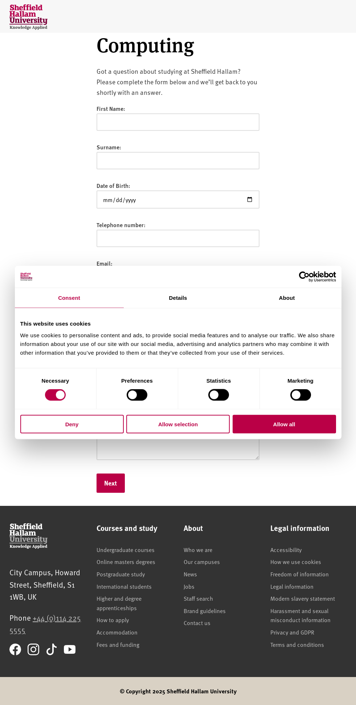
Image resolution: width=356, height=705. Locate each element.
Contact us (197, 623)
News (190, 574)
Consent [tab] (69, 298)
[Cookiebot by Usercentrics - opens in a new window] (304, 276)
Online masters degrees (126, 561)
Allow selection (178, 424)
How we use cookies (295, 561)
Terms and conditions (297, 644)
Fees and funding (118, 644)
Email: (104, 263)
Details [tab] (178, 298)
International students (124, 586)
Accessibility (286, 549)
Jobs (189, 586)
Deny (72, 424)
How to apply (113, 620)
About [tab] (287, 298)
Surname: (109, 147)
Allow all (284, 424)
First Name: (111, 108)
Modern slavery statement (302, 598)
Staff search (198, 598)
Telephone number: (121, 225)
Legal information (292, 586)
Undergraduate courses (126, 549)
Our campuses (202, 561)
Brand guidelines (205, 611)
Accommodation (117, 632)
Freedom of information (299, 574)
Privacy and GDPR (292, 632)
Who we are (198, 549)
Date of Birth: (113, 185)
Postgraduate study (121, 574)
